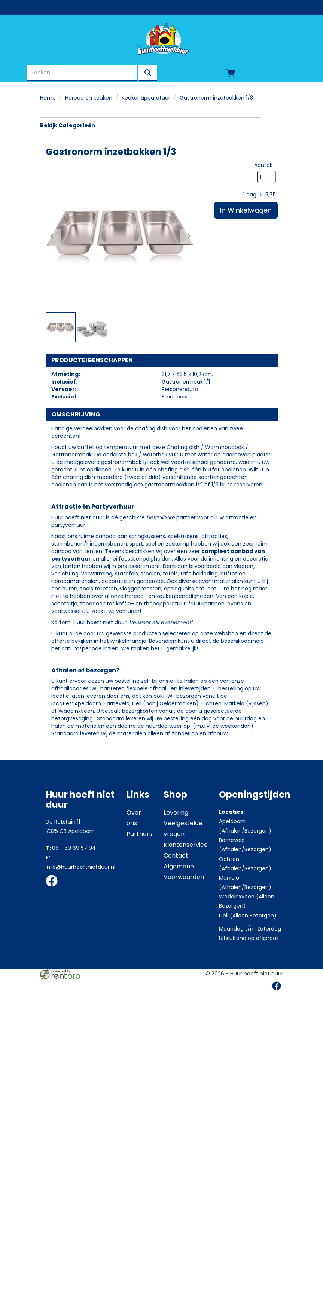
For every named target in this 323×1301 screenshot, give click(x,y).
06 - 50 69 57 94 (71, 905)
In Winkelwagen (245, 395)
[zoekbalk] (82, 73)
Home (48, 97)
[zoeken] (147, 73)
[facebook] (54, 945)
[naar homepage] (161, 40)
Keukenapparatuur (146, 97)
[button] (53, 236)
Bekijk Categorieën (150, 125)
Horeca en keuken (88, 97)
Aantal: (263, 350)
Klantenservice (186, 902)
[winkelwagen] (230, 72)
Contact (176, 912)
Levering (176, 869)
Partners (139, 891)
